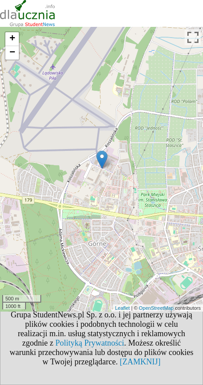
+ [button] (12, 39)
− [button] (12, 53)
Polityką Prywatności (90, 342)
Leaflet (122, 308)
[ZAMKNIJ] (140, 361)
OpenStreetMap (156, 308)
